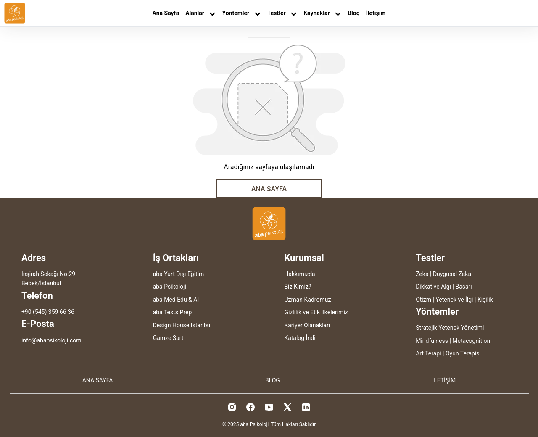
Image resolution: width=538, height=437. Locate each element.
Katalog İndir (300, 337)
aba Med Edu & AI (176, 299)
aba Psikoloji (169, 286)
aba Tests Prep (172, 312)
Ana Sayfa (166, 13)
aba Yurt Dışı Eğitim (178, 274)
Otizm (423, 299)
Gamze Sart (168, 337)
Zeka (422, 274)
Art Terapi (428, 353)
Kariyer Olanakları (307, 325)
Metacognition (471, 340)
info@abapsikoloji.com (51, 340)
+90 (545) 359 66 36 (47, 311)
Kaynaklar (322, 13)
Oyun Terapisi (463, 353)
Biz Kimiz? (297, 286)
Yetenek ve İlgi (454, 299)
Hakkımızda (299, 274)
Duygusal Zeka (452, 274)
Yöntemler (241, 13)
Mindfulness (432, 340)
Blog (354, 13)
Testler (282, 13)
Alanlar (200, 13)
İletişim (376, 13)
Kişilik (485, 299)
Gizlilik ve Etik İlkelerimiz (316, 312)
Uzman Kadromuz (307, 299)
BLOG (272, 380)
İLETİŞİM (444, 380)
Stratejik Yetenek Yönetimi (450, 327)
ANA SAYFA (269, 189)
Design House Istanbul (182, 325)
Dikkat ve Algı (433, 286)
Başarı (463, 286)
